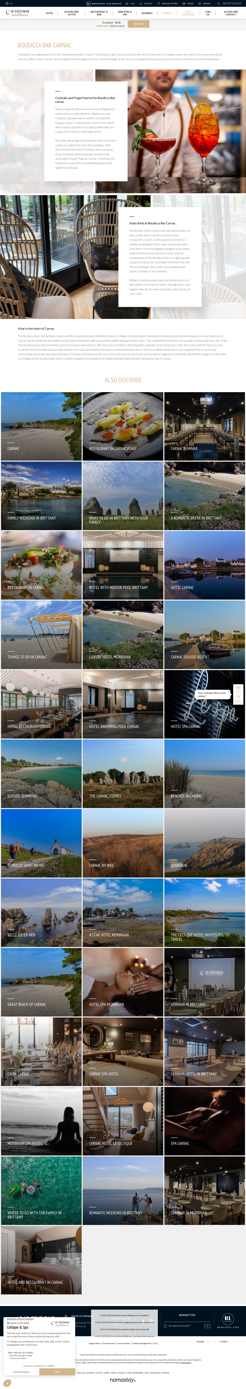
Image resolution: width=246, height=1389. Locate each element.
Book (138, 24)
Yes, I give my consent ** (179, 1325)
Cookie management (147, 1343)
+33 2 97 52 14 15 (229, 3)
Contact (113, 1323)
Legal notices (186, 1363)
